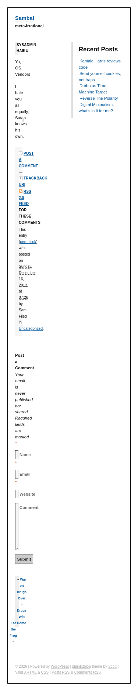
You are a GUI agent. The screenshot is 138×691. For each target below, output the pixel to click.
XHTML (30, 672)
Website (27, 494)
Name (25, 454)
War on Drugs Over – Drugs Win (21, 598)
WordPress (60, 666)
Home (21, 623)
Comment (29, 507)
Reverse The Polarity (98, 98)
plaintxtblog (81, 666)
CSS (45, 672)
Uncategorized (31, 328)
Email (25, 474)
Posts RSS (61, 672)
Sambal (24, 18)
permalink (28, 242)
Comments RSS (87, 672)
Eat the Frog (13, 629)
